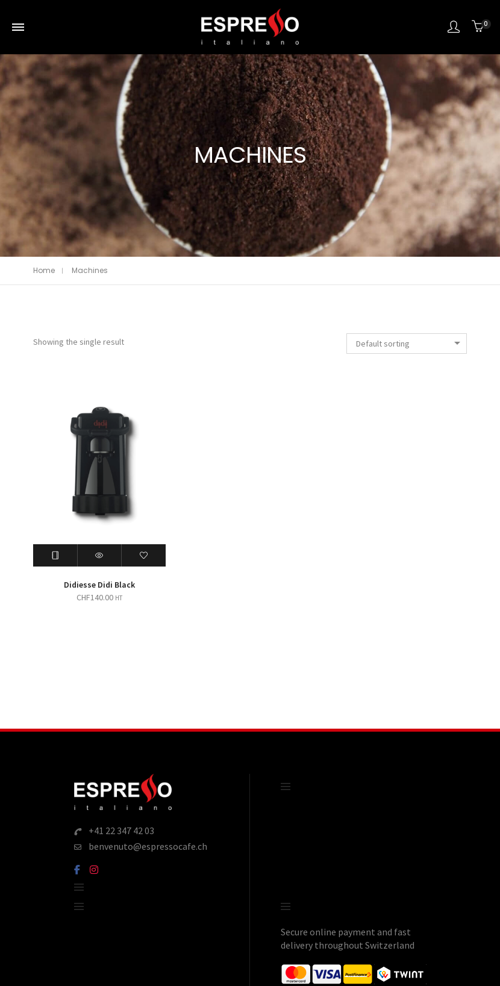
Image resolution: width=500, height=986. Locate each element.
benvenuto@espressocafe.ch (148, 846)
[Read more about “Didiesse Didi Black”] (55, 555)
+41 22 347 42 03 (121, 830)
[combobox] (406, 343)
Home (44, 270)
